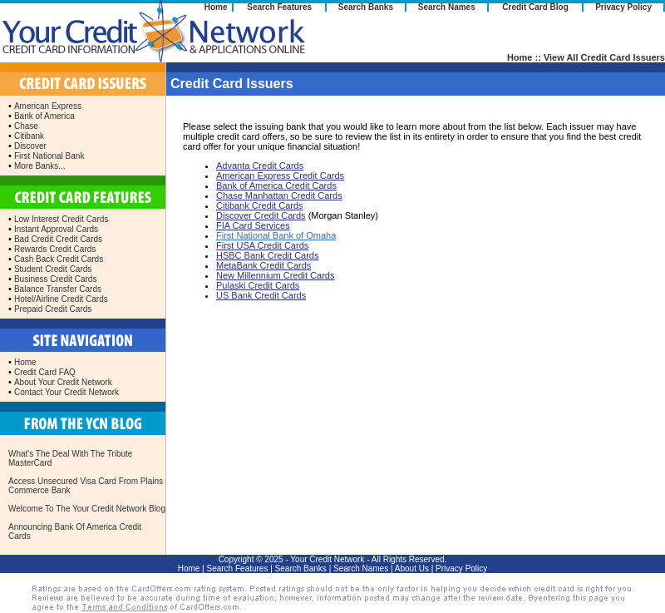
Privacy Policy (623, 7)
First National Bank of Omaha (276, 235)
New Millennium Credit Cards (275, 275)
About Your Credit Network (63, 382)
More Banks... (40, 166)
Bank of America (44, 116)
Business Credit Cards (55, 279)
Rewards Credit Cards (55, 249)
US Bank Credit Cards (261, 295)
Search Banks (365, 7)
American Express (47, 106)
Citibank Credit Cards (259, 205)
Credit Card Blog (535, 7)
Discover (30, 146)
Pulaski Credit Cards (257, 285)
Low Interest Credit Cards (61, 219)
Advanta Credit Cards (259, 166)
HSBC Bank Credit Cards (267, 255)
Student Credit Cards (52, 269)
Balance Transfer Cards (57, 289)
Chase (26, 126)
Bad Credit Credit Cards (58, 239)
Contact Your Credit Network (66, 392)
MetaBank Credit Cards (263, 265)
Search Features (279, 7)
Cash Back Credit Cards (58, 259)
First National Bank (49, 156)
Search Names (446, 7)
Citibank (29, 136)
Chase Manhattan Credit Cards (279, 195)
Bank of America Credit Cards (276, 185)
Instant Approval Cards (56, 229)
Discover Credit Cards (261, 215)
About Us (412, 568)
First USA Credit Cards (262, 245)
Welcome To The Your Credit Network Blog (86, 508)
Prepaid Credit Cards (52, 309)
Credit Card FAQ (45, 372)
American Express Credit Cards (280, 175)
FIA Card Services (253, 225)
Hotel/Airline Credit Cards (61, 299)
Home (216, 7)
